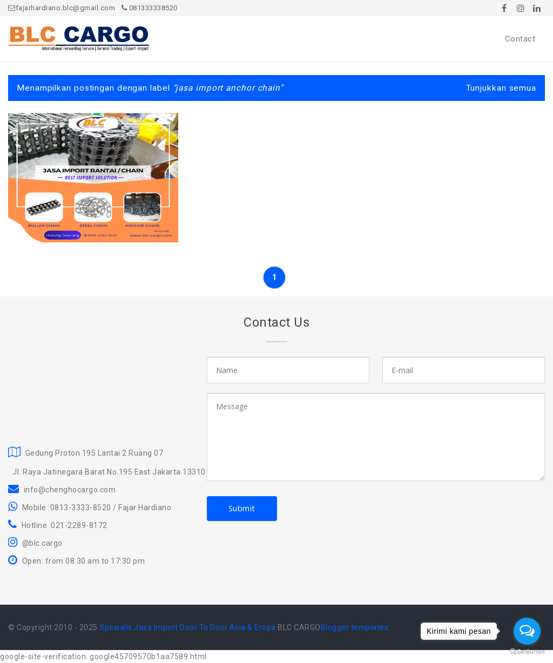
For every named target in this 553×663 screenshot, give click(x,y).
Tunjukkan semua (501, 88)
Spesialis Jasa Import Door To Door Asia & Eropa (187, 627)
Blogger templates (355, 627)
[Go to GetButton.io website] (527, 651)
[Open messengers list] (527, 631)
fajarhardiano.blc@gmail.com (61, 8)
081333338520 (150, 8)
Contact (520, 39)
